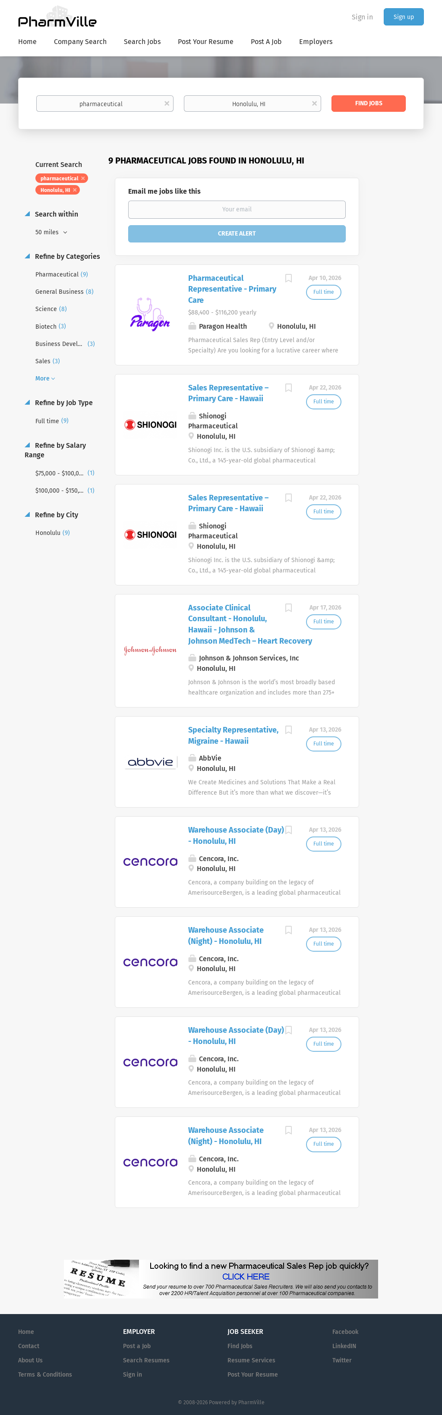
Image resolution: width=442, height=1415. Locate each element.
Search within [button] (55, 214)
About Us (30, 1360)
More (42, 378)
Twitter (342, 1360)
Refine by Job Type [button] (63, 403)
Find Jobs (368, 103)
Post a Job (137, 1346)
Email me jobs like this (164, 191)
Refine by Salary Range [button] (55, 450)
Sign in (362, 17)
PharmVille (251, 1402)
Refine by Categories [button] (66, 256)
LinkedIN (344, 1346)
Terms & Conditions (45, 1374)
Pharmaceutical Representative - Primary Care (232, 289)
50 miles (47, 232)
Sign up (404, 17)
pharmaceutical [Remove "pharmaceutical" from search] (60, 179)
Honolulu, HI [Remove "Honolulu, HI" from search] (55, 190)
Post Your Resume (252, 1374)
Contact (28, 1346)
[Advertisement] (399, 321)
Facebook (345, 1332)
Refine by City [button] (55, 515)
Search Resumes (146, 1360)
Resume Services (251, 1360)
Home (26, 1332)
